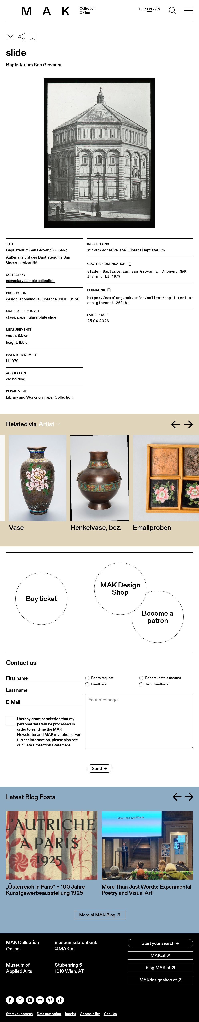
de (141, 9)
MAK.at (160, 955)
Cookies (110, 1013)
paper (22, 317)
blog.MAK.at (160, 968)
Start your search (160, 943)
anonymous (29, 299)
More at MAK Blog (99, 915)
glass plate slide (42, 317)
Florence (49, 299)
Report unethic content (163, 678)
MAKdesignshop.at (160, 980)
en (149, 9)
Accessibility (90, 1013)
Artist (46, 424)
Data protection (49, 1013)
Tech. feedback (156, 684)
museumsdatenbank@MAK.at (76, 945)
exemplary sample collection (30, 280)
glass (10, 317)
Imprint (70, 1013)
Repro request (102, 678)
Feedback (99, 684)
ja (157, 9)
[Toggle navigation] (188, 11)
